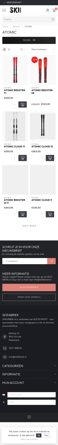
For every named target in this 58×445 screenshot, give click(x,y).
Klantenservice (29, 287)
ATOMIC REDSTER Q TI (14, 201)
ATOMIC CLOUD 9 (41, 200)
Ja (39, 435)
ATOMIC (28, 26)
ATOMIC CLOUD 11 (14, 146)
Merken (16, 26)
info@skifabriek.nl (17, 356)
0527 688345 (15, 348)
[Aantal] (14, 104)
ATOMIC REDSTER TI (14, 91)
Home (5, 26)
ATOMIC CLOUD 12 (42, 146)
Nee (47, 435)
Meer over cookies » (29, 439)
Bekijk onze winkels (29, 297)
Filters (29, 40)
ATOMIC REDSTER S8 (42, 91)
